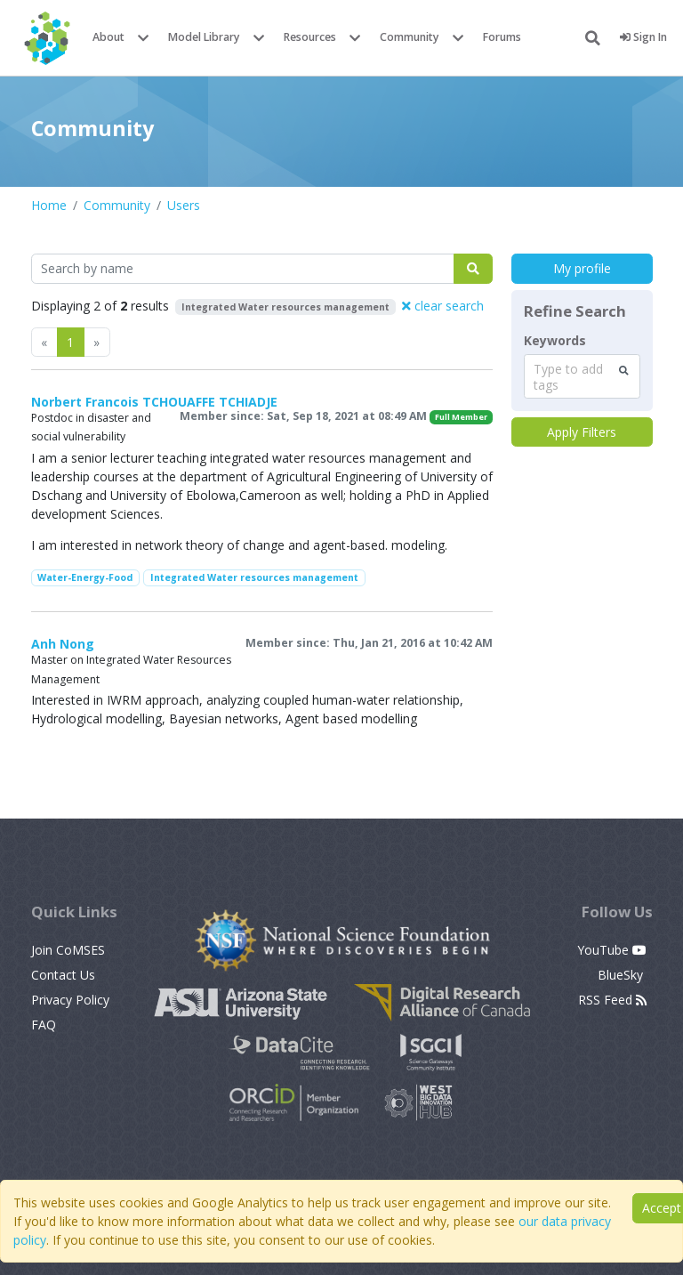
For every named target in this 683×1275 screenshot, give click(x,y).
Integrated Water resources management (254, 577)
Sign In (643, 36)
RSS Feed (612, 999)
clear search (443, 305)
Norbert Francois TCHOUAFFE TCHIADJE (154, 401)
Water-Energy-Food (85, 577)
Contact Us (63, 974)
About (108, 36)
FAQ (43, 1024)
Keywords (555, 341)
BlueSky (622, 974)
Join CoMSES (68, 949)
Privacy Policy (70, 999)
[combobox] (582, 376)
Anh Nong (62, 643)
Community (409, 36)
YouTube (612, 949)
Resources (310, 36)
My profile (582, 268)
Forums (502, 36)
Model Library (204, 36)
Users (183, 205)
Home (49, 205)
